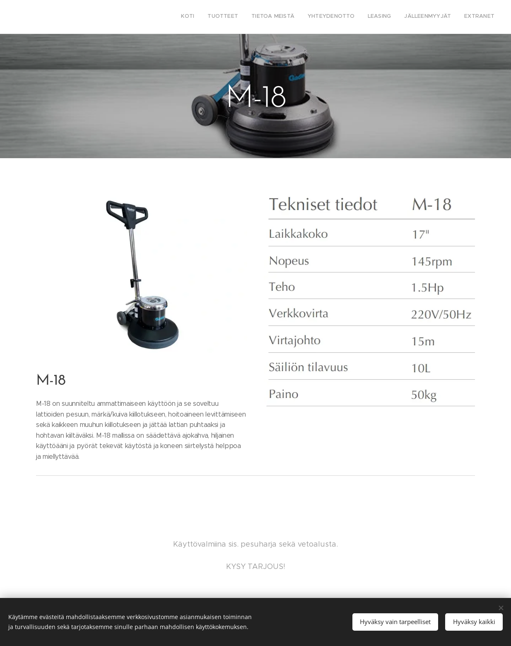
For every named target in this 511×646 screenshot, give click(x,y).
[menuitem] (417, 17)
